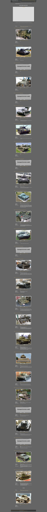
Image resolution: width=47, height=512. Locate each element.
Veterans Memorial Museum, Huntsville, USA (18, 387)
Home (11, 510)
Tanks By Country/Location (14, 510)
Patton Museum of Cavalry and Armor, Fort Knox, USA (18, 123)
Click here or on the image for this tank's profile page (23, 40)
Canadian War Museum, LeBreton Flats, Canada (18, 418)
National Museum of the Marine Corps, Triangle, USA (18, 105)
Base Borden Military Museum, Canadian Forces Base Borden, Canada (20, 190)
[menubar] (28, 0)
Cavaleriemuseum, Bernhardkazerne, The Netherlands (19, 450)
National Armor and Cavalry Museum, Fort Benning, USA (19, 171)
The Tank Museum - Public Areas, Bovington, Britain (19, 469)
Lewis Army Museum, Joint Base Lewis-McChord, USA (18, 141)
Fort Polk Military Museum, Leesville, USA (18, 437)
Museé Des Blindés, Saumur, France (17, 75)
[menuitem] (22, 0)
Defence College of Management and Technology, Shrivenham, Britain (20, 228)
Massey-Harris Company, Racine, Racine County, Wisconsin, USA (26, 26)
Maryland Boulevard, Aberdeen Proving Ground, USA (18, 45)
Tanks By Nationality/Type (19, 510)
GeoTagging (23, 510)
